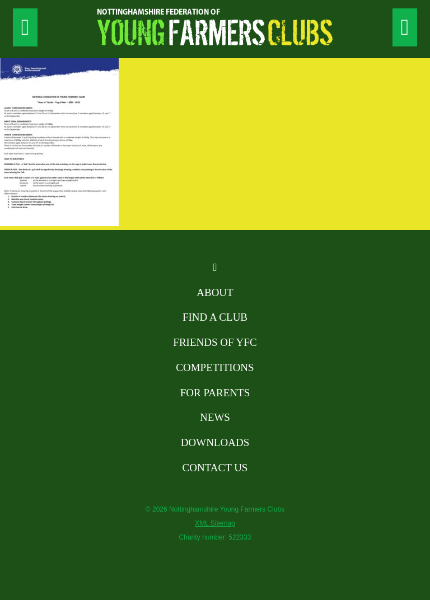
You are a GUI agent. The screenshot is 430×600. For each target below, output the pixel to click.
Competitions (215, 367)
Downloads (215, 442)
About (215, 292)
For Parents (215, 393)
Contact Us (215, 468)
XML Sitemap (215, 523)
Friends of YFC (214, 342)
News (215, 417)
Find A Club (215, 317)
